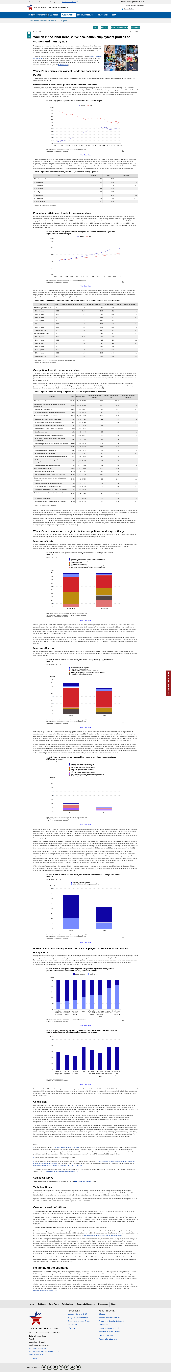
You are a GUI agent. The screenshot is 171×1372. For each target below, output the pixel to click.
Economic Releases (86, 1304)
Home (31, 1304)
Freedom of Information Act (109, 1318)
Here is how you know (69, 2)
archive (104, 27)
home (95, 27)
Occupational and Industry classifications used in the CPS (102, 1235)
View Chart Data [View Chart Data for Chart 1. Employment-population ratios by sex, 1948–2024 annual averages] (85, 155)
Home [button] (30, 15)
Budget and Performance (78, 1318)
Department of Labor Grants (79, 1321)
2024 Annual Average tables (83, 1181)
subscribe (135, 27)
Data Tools (54, 1304)
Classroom (103, 1304)
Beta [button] (114, 15)
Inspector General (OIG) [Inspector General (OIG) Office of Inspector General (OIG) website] (77, 1314)
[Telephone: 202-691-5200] (46, 1348)
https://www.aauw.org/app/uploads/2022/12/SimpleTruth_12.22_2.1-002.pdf (57, 1165)
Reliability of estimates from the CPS (45, 1290)
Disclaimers (103, 1325)
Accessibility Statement (108, 1339)
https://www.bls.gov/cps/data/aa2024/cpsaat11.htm (62, 1171)
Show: (48, 557)
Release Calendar (130, 5)
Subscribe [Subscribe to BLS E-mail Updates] (140, 5)
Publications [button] (68, 15)
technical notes (63, 65)
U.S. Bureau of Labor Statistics (51, 7)
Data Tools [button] (53, 15)
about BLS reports (119, 27)
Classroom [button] (103, 15)
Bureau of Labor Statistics (37, 21)
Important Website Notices (109, 1332)
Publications (52, 21)
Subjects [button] (40, 15)
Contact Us (33, 1358)
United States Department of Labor (132, 2)
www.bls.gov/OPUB (36, 1354)
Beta (113, 1304)
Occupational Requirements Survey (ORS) (65, 1147)
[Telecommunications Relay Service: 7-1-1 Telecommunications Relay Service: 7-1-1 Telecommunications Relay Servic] (46, 1351)
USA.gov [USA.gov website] (71, 1328)
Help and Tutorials (106, 1335)
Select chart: (50, 664)
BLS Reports (62, 21)
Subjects (42, 1304)
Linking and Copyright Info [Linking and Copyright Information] (109, 1328)
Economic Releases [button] (86, 15)
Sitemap (102, 1314)
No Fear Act (72, 1325)
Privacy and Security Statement (111, 1321)
